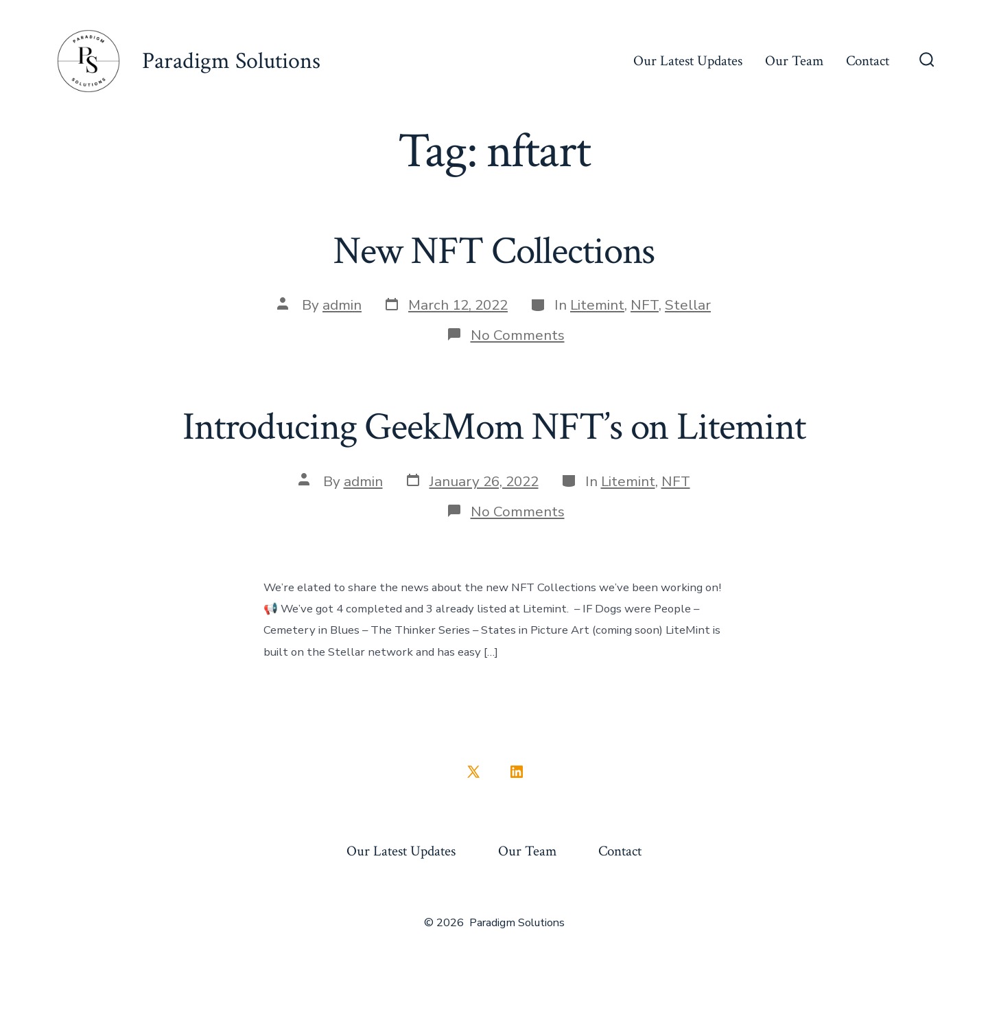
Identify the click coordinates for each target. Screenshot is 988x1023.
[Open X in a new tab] (473, 771)
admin (342, 304)
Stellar (688, 304)
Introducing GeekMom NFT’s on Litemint (494, 427)
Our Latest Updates (687, 60)
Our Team (794, 60)
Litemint (597, 304)
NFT (645, 304)
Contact (867, 60)
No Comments (518, 335)
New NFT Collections (494, 251)
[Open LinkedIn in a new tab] (516, 771)
